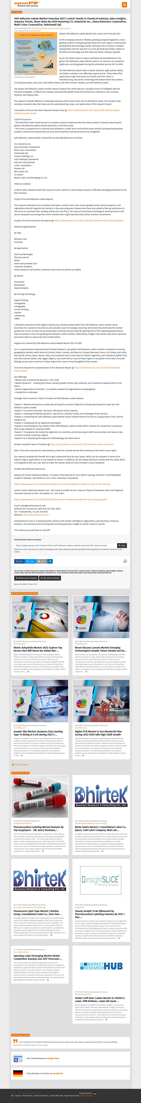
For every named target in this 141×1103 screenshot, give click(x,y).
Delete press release (26, 578)
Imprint (18, 1096)
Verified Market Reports (22, 823)
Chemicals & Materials (31, 821)
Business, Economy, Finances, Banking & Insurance (51, 28)
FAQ (12, 1096)
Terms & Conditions (41, 1096)
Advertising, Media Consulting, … (96, 821)
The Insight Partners (21, 952)
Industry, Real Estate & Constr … (34, 950)
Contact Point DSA (56, 1096)
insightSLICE (79, 907)
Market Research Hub (83, 994)
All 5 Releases (19, 764)
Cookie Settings (86, 1096)
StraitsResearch (35, 31)
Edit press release (50, 578)
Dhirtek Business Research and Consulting (91, 823)
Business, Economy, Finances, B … (35, 641)
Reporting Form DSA (71, 1096)
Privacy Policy (27, 1096)
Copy (122, 545)
